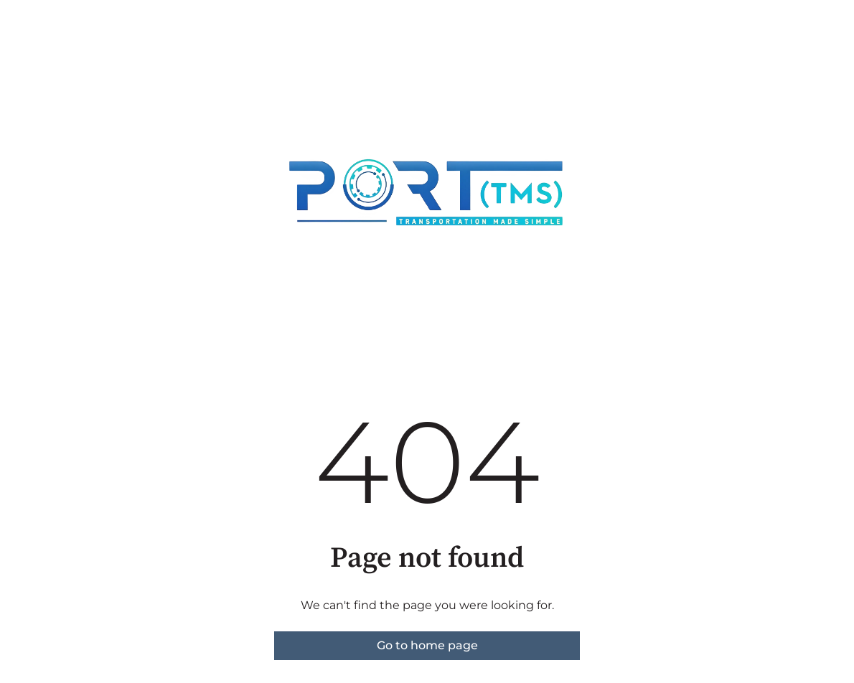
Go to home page (427, 645)
